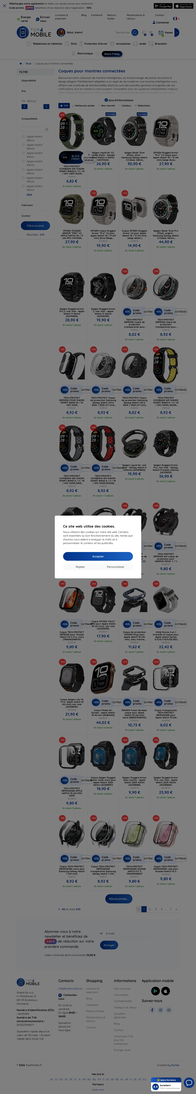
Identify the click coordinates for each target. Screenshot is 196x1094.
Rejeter (80, 567)
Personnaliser (115, 567)
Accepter (98, 556)
